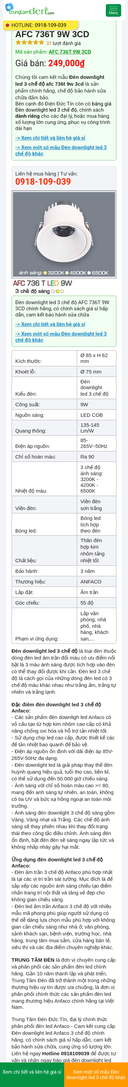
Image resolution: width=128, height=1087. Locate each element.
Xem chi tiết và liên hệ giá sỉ (32, 1072)
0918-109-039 (51, 25)
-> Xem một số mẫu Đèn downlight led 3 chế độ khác (61, 150)
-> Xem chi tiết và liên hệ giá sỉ (50, 138)
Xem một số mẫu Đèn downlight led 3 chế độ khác (96, 1074)
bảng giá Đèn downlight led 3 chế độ (63, 107)
